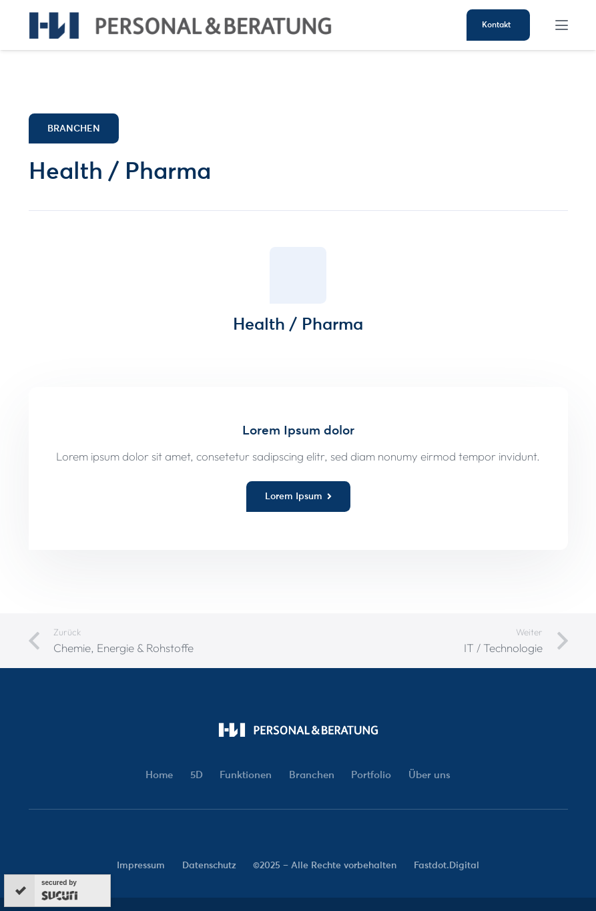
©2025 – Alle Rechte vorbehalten (324, 865)
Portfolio (371, 774)
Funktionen (246, 774)
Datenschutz (209, 865)
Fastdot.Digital (446, 865)
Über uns (429, 774)
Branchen (311, 774)
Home (159, 774)
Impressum (141, 865)
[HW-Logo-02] (180, 25)
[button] (561, 25)
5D (196, 774)
